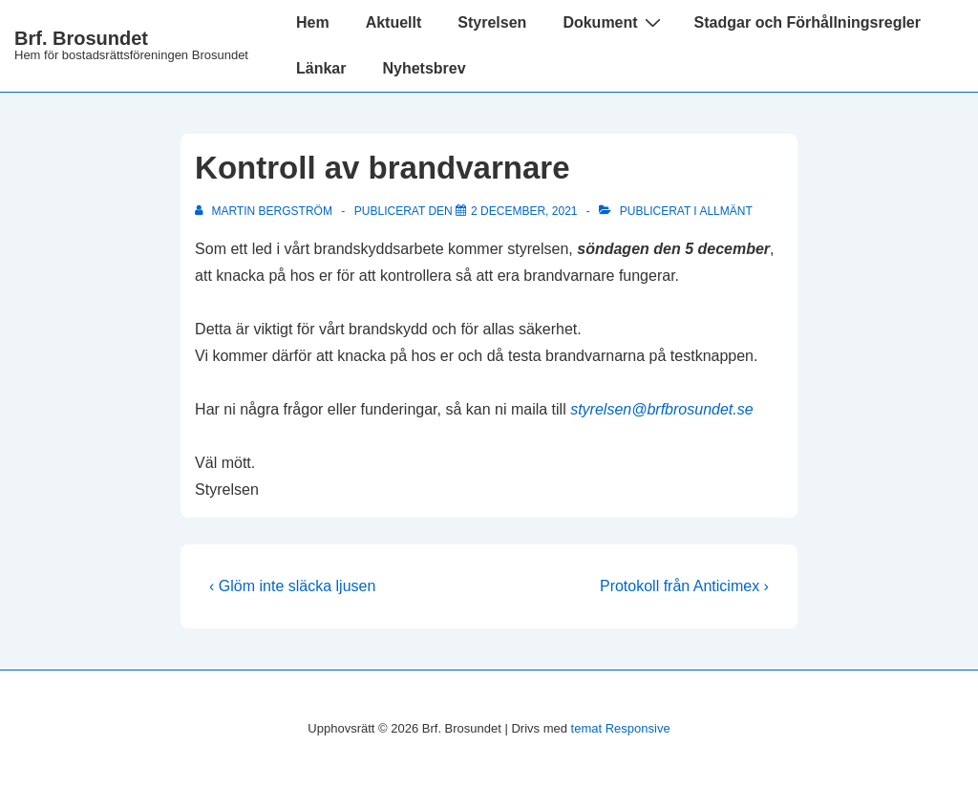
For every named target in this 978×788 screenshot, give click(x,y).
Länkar (321, 68)
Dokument (614, 22)
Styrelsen (491, 22)
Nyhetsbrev (423, 68)
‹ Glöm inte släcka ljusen (292, 586)
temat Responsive (620, 728)
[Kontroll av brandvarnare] (524, 211)
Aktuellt (394, 22)
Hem (313, 22)
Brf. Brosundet (81, 38)
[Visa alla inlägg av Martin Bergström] (265, 211)
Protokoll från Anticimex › (684, 586)
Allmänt (725, 211)
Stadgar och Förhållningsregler (807, 22)
